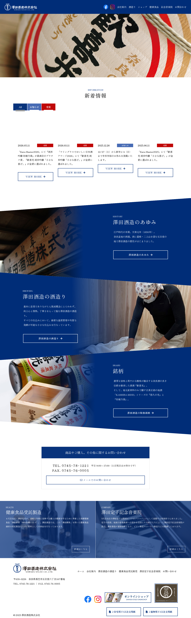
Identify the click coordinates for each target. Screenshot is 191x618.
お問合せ (180, 7)
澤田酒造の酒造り (107, 571)
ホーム (80, 571)
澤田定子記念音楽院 (150, 571)
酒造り (132, 7)
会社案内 (121, 7)
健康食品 (154, 7)
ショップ (142, 7)
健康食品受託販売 (128, 571)
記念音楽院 (167, 7)
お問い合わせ (170, 571)
